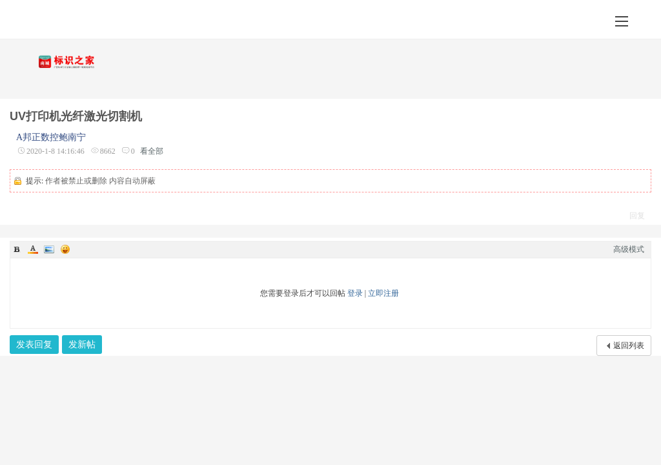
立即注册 (383, 293)
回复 (637, 215)
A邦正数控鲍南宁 (51, 137)
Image (49, 249)
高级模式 (628, 249)
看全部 (151, 151)
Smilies (65, 249)
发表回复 (34, 344)
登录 (355, 293)
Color (32, 249)
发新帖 (82, 344)
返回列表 (628, 345)
